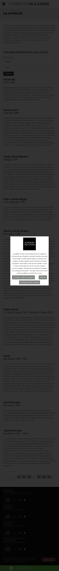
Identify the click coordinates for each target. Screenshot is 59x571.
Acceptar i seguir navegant (23, 266)
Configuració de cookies (29, 271)
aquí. (40, 262)
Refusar (43, 266)
